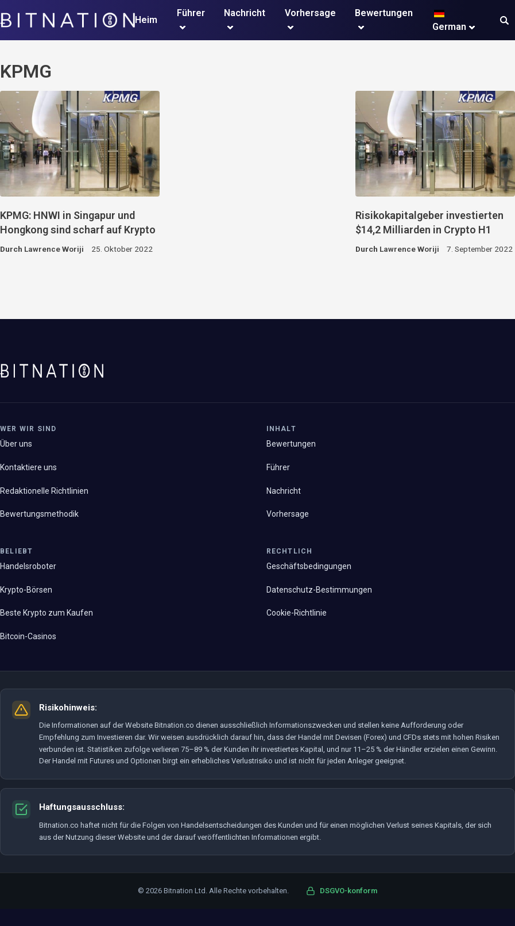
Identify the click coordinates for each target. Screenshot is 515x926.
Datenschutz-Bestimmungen (319, 589)
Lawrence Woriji (54, 248)
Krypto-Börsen (26, 589)
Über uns (16, 443)
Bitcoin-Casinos (28, 636)
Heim (146, 19)
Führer (191, 12)
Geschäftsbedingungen (308, 566)
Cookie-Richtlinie (296, 612)
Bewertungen (384, 12)
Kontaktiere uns (28, 467)
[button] (504, 22)
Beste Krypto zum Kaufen (46, 612)
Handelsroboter (28, 566)
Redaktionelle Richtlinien (44, 490)
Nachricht (244, 12)
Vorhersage (310, 12)
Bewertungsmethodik (39, 513)
